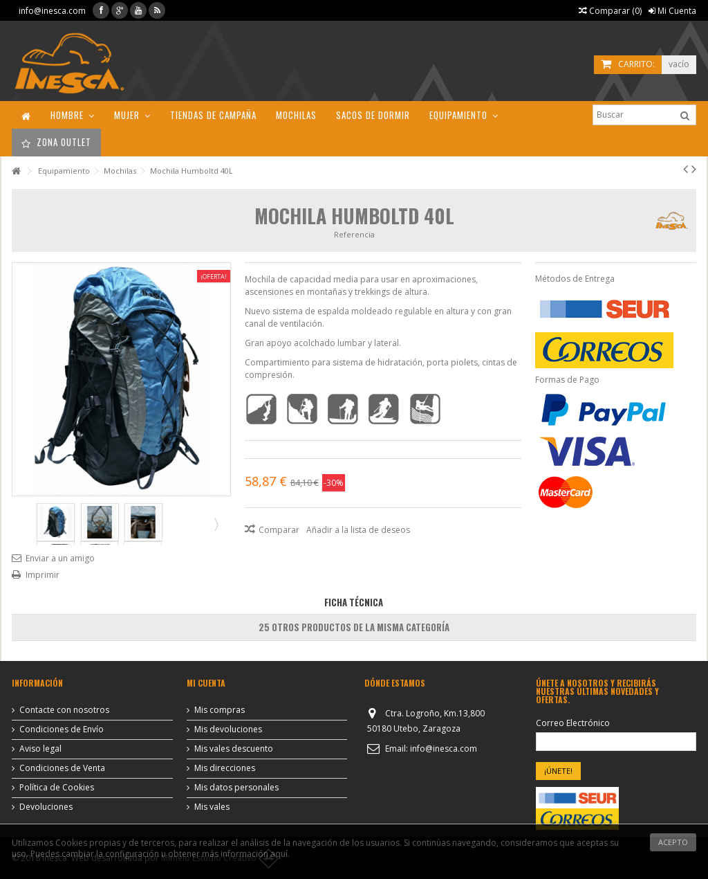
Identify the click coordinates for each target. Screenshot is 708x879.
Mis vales (212, 807)
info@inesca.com (52, 11)
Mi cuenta (206, 683)
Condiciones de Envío (61, 729)
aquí (279, 854)
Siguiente (215, 524)
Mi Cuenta (672, 11)
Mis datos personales (236, 787)
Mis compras (219, 710)
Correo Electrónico (573, 723)
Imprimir (42, 575)
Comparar (279, 530)
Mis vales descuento (233, 748)
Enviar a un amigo (60, 558)
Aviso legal (40, 748)
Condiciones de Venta (62, 768)
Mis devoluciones (228, 729)
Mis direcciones (224, 768)
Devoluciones (46, 807)
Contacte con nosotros (64, 710)
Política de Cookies (56, 787)
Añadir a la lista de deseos (358, 530)
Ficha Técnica (353, 602)
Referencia (354, 234)
